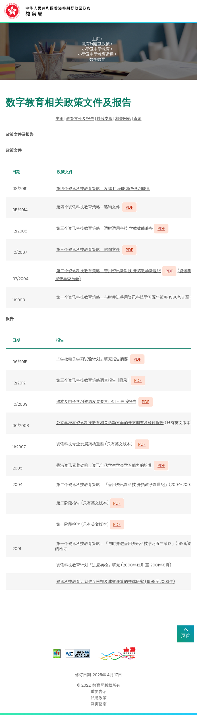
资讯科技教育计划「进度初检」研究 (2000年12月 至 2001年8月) (113, 565)
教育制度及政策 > (97, 43)
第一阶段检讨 (68, 524)
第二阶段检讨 (68, 503)
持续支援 (105, 118)
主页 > (97, 38)
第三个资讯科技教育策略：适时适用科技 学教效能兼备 (104, 228)
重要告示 (99, 691)
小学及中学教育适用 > (97, 54)
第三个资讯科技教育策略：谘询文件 (88, 249)
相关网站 (123, 118)
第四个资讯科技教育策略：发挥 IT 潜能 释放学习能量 (103, 188)
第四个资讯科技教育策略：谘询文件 (88, 207)
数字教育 (97, 59)
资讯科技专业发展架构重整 (80, 444)
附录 (123, 380)
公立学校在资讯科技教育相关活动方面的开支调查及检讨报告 (110, 423)
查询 (138, 118)
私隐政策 (99, 698)
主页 (60, 118)
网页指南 (99, 704)
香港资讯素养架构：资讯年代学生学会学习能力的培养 (104, 465)
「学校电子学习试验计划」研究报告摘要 (92, 359)
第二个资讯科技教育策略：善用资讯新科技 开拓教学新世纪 (108, 271)
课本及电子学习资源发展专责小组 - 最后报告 (96, 401)
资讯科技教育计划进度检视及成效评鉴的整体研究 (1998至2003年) (115, 581)
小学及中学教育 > (97, 49)
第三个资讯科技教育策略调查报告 (86, 380)
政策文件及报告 (80, 118)
